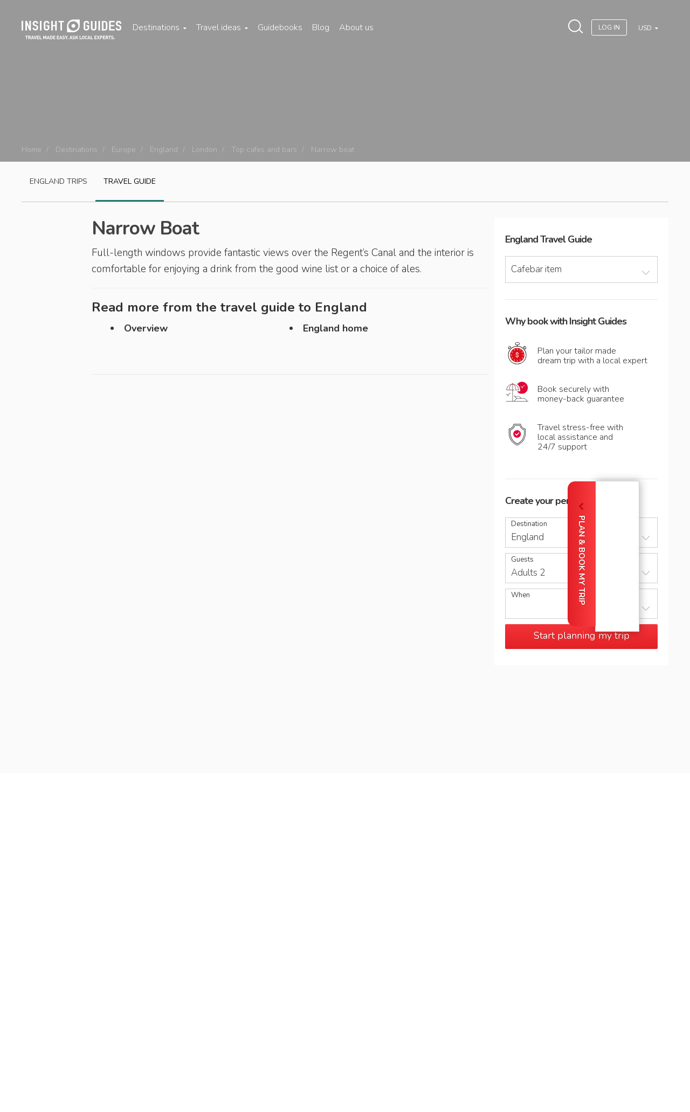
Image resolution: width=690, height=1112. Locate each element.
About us (356, 27)
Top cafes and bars (264, 149)
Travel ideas (222, 27)
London (204, 149)
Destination (529, 524)
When (520, 595)
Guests (522, 559)
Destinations (160, 27)
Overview (146, 328)
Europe (124, 149)
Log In (609, 27)
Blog (320, 27)
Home (32, 149)
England (164, 149)
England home (335, 328)
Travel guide (130, 181)
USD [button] (645, 28)
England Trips (58, 181)
